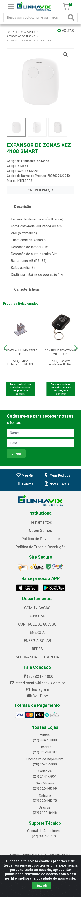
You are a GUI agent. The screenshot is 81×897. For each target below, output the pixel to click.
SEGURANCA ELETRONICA (37, 657)
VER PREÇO (40, 190)
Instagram (37, 689)
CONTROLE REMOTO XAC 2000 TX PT (61, 352)
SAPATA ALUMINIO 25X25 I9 (20, 352)
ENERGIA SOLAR (37, 641)
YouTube (37, 696)
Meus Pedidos (57, 475)
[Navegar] (5, 348)
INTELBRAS (25, 180)
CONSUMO (37, 616)
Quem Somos (40, 530)
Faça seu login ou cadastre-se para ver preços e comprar (20, 389)
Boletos (24, 484)
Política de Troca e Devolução (40, 547)
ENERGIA (37, 632)
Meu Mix (24, 475)
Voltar (65, 31)
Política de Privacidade (40, 539)
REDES (37, 649)
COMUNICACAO (37, 608)
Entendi (41, 885)
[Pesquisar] (72, 17)
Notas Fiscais (56, 484)
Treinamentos (40, 522)
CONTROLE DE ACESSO (37, 624)
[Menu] (11, 6)
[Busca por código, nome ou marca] (35, 17)
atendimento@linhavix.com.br (37, 683)
